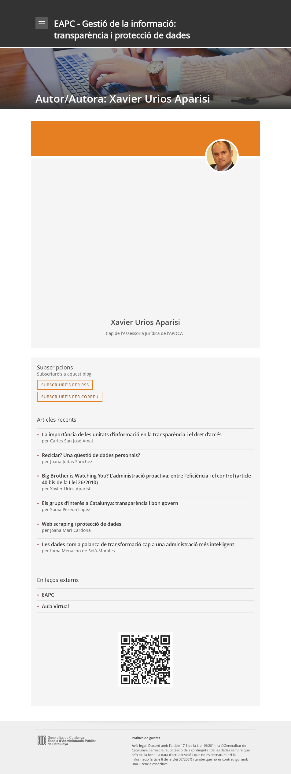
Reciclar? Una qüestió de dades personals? (91, 455)
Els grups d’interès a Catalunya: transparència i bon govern (110, 503)
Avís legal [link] (139, 745)
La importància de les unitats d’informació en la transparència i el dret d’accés (132, 434)
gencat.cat (90, 7)
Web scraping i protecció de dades (81, 524)
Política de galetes (146, 738)
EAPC (48, 594)
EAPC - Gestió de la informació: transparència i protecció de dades (122, 29)
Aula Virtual (55, 606)
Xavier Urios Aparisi (145, 322)
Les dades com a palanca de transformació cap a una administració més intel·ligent (138, 544)
